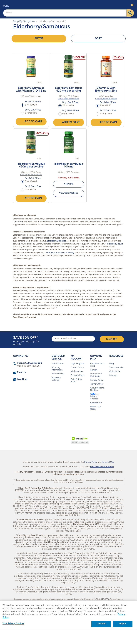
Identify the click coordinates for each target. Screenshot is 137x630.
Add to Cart (31, 121)
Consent (101, 624)
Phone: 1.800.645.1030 (29, 363)
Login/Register (78, 364)
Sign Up (111, 339)
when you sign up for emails (26, 341)
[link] (56, 441)
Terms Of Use (96, 384)
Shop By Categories (24, 21)
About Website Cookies (97, 389)
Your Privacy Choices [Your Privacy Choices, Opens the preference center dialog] (13, 624)
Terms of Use (108, 462)
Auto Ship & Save (76, 380)
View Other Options (68, 193)
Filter (39, 38)
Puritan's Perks (77, 375)
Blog (111, 364)
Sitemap (113, 375)
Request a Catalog (56, 379)
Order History (77, 368)
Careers (93, 370)
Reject (122, 624)
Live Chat (22, 379)
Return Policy (58, 374)
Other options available (68, 99)
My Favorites (77, 372)
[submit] (130, 13)
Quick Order (115, 372)
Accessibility (96, 403)
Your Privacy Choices (94, 396)
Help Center (57, 364)
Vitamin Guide (116, 368)
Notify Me (68, 184)
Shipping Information (57, 369)
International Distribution (96, 375)
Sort (98, 38)
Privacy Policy (96, 380)
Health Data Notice (95, 408)
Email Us (21, 372)
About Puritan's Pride (97, 365)
